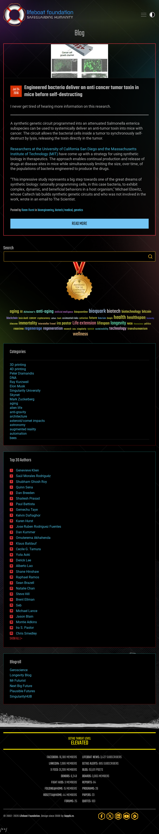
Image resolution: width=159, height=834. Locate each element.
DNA (13, 378)
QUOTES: (86, 801)
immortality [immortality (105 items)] (28, 323)
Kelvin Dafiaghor (28, 515)
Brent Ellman (25, 599)
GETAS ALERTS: (90, 763)
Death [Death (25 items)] (59, 318)
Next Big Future (21, 686)
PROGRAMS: (88, 788)
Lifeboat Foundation (29, 816)
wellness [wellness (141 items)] (80, 334)
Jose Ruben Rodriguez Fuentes (38, 527)
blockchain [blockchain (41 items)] (12, 318)
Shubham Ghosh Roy (31, 482)
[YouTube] (126, 816)
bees (13, 438)
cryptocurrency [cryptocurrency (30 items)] (43, 318)
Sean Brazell (25, 583)
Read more (79, 223)
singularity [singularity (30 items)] (81, 329)
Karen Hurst (28, 210)
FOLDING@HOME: (54, 788)
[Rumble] (134, 816)
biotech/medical (64, 210)
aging (14, 403)
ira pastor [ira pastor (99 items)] (64, 323)
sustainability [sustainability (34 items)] (101, 329)
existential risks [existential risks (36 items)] (70, 318)
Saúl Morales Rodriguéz (33, 476)
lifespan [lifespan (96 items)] (103, 323)
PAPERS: (86, 795)
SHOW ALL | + (16, 638)
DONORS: (65, 776)
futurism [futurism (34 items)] (102, 318)
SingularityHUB (21, 696)
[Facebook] (101, 816)
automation (18, 433)
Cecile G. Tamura (28, 549)
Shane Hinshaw (27, 572)
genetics (78, 210)
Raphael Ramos (27, 577)
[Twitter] (110, 816)
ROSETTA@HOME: (52, 795)
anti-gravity (18, 412)
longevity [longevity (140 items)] (118, 323)
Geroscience (19, 670)
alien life (16, 408)
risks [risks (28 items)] (74, 329)
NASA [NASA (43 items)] (130, 324)
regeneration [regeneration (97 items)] (53, 328)
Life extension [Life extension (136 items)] (84, 323)
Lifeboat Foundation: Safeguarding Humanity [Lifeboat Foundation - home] (69, 14)
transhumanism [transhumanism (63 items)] (137, 329)
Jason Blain (24, 616)
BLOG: (85, 770)
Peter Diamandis (22, 373)
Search (150, 256)
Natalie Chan (25, 588)
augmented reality (23, 429)
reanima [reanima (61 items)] (18, 329)
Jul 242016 (16, 91)
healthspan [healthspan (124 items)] (136, 317)
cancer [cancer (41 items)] (32, 318)
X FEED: (54, 770)
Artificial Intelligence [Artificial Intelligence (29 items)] (64, 312)
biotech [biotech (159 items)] (113, 311)
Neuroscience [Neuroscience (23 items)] (138, 324)
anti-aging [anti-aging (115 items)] (45, 311)
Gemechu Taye (27, 510)
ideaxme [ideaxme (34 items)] (14, 324)
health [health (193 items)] (120, 318)
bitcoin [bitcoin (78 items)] (146, 312)
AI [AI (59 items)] (21, 312)
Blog (79, 33)
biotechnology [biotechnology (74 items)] (131, 312)
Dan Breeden (25, 493)
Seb (19, 605)
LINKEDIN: (54, 763)
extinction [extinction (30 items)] (83, 318)
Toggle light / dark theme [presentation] (152, 14)
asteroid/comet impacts (27, 421)
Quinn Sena (24, 487)
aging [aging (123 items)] (14, 311)
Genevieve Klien (27, 470)
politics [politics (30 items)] (147, 324)
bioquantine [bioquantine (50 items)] (81, 312)
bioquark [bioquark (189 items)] (97, 311)
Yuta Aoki (23, 555)
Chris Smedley (26, 633)
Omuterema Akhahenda (33, 538)
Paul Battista (25, 504)
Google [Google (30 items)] (110, 318)
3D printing (18, 365)
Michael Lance (26, 611)
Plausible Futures (22, 691)
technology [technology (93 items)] (117, 328)
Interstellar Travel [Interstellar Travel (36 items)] (47, 324)
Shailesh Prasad (28, 498)
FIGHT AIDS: (57, 782)
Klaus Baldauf (26, 543)
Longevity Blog (20, 675)
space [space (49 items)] (90, 328)
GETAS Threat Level (79, 741)
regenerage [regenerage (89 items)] (33, 328)
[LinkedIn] (118, 816)
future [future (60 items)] (93, 318)
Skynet (15, 395)
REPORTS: (87, 782)
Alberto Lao (24, 566)
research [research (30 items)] (67, 329)
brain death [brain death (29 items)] (23, 318)
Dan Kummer (25, 532)
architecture (18, 416)
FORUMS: (69, 801)
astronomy (17, 425)
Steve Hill (23, 594)
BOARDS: (87, 776)
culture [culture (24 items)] (53, 318)
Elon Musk (17, 386)
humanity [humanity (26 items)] (150, 318)
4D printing (18, 369)
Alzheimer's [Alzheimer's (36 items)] (29, 312)
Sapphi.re (69, 816)
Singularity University (25, 391)
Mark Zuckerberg (22, 399)
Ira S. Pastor (25, 628)
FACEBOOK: (53, 757)
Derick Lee (23, 560)
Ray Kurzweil (19, 382)
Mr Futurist (18, 680)
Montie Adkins (26, 622)
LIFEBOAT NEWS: (91, 757)
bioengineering (46, 210)
